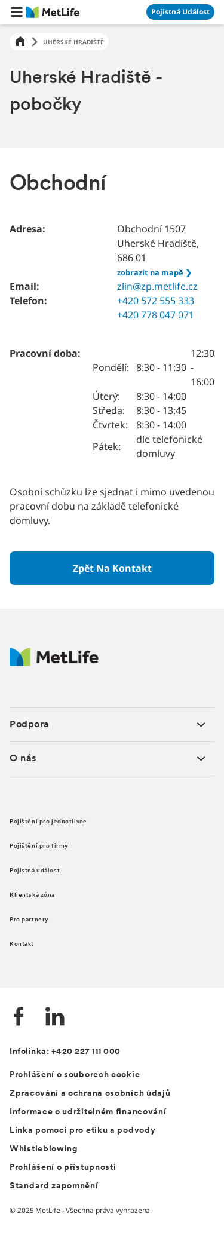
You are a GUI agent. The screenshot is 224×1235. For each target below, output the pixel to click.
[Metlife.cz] (54, 663)
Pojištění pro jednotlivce (48, 822)
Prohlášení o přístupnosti (63, 1167)
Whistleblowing (44, 1149)
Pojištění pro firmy (39, 846)
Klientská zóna (32, 895)
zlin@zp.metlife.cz (157, 286)
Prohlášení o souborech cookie (75, 1075)
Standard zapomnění (54, 1186)
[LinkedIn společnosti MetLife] (55, 1018)
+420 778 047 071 (155, 314)
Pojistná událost (35, 871)
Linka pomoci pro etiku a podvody (82, 1130)
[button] (17, 12)
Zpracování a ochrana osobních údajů (90, 1093)
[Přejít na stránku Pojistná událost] (180, 12)
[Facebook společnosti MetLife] (19, 1018)
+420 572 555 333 (155, 300)
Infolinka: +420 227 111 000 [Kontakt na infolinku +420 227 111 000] (65, 1051)
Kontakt (22, 944)
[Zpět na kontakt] (112, 568)
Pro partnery (29, 920)
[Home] (20, 42)
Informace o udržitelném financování (88, 1112)
